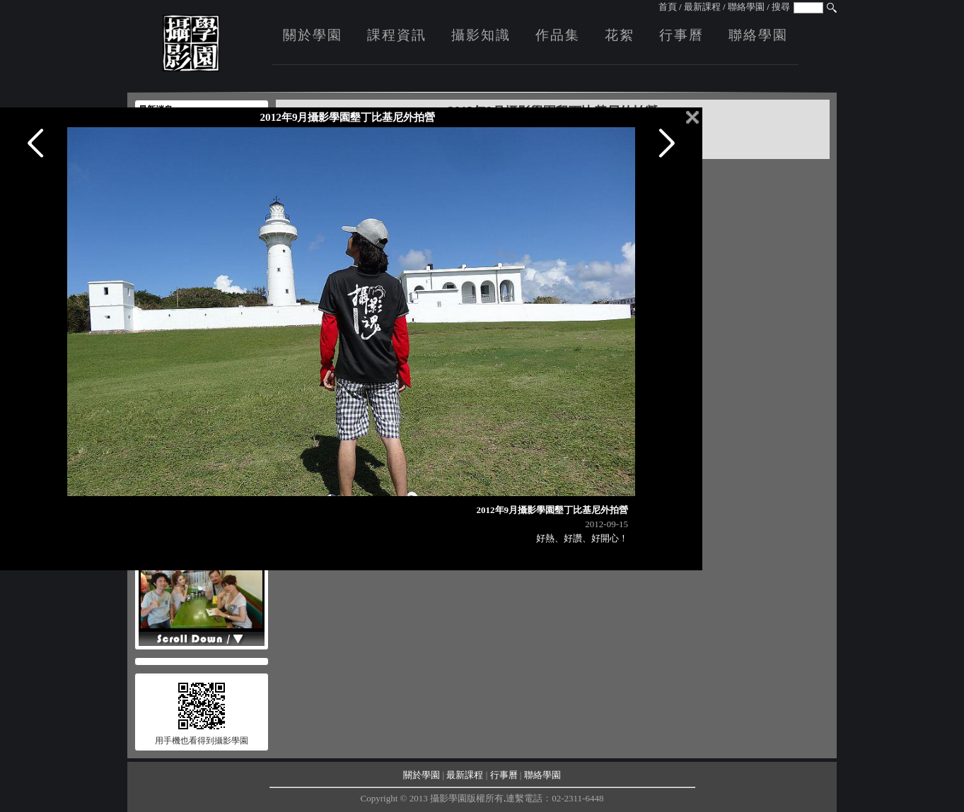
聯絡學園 (746, 6)
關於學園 (312, 35)
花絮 (619, 35)
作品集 (557, 35)
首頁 (667, 6)
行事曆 (681, 35)
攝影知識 (481, 35)
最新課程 (702, 6)
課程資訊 (396, 35)
